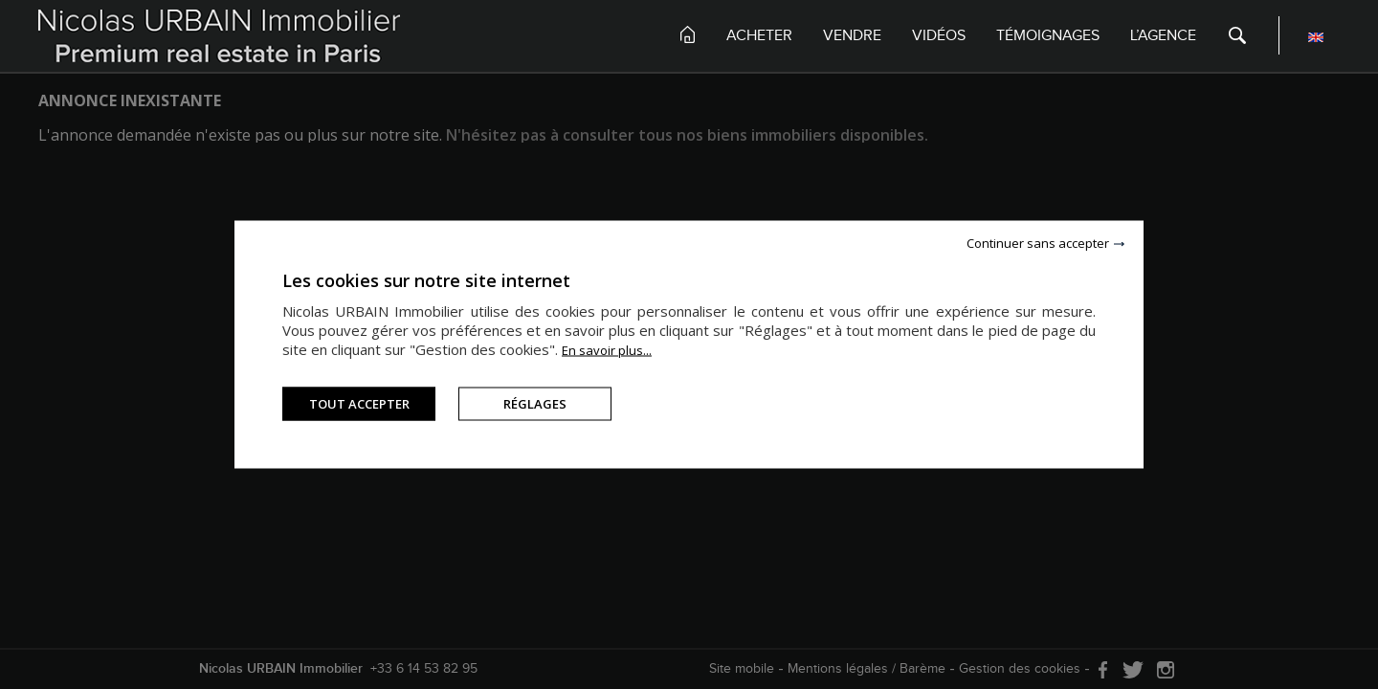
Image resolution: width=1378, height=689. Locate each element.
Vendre (852, 36)
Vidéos (939, 36)
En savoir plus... (607, 350)
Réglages (535, 403)
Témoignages (1048, 36)
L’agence (1163, 36)
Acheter (759, 36)
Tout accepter (359, 403)
